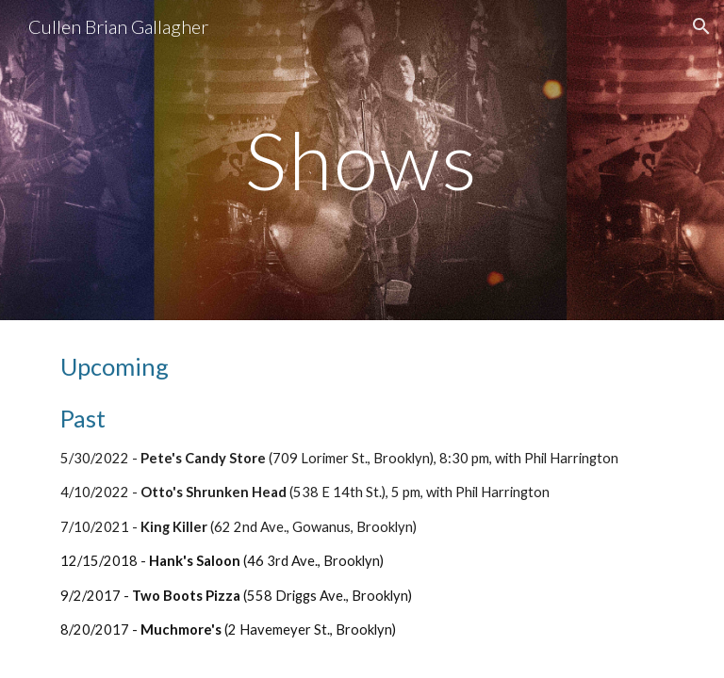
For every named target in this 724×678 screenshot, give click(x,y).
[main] (361, 159)
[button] (701, 26)
